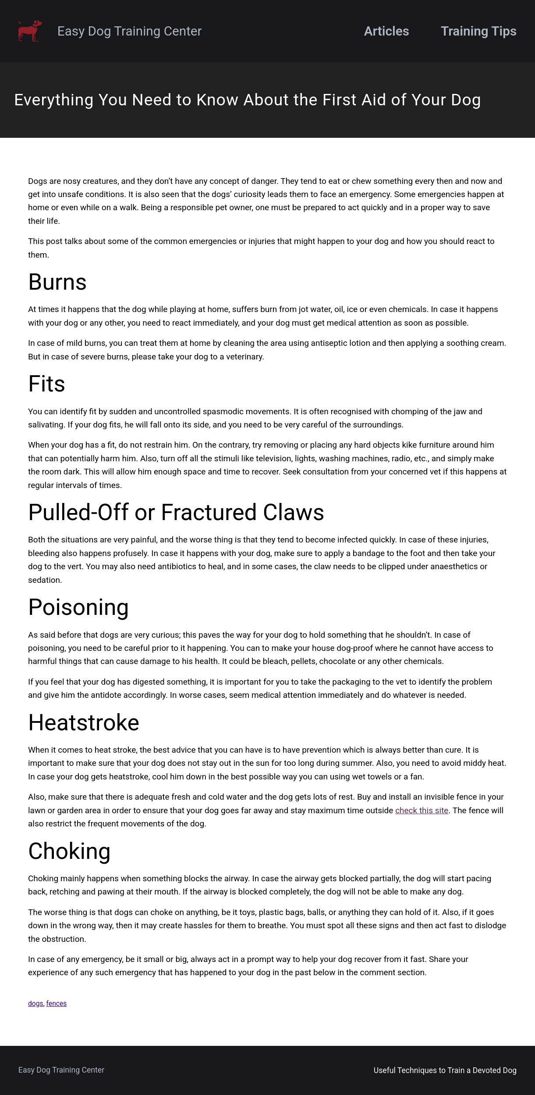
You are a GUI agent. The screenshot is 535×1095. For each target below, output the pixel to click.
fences (56, 1003)
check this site (421, 810)
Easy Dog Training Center (129, 31)
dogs (35, 1003)
